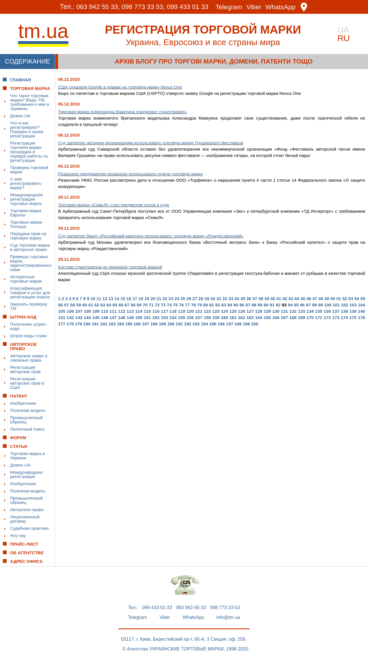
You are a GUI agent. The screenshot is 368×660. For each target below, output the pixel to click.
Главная (20, 79)
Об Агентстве (26, 552)
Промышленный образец (26, 419)
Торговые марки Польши (26, 224)
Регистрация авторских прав (25, 369)
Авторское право (27, 509)
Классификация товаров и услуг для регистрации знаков (30, 292)
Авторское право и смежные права (28, 358)
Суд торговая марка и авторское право (30, 247)
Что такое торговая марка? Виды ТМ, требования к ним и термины (29, 102)
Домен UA (20, 116)
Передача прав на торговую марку (28, 235)
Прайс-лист (24, 544)
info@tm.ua (228, 617)
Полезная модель (27, 410)
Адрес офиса (26, 561)
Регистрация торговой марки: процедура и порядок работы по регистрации (29, 151)
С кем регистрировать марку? (25, 183)
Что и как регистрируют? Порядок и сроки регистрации (26, 129)
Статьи (18, 446)
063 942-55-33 (191, 607)
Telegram (230, 7)
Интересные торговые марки (26, 279)
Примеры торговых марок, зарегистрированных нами (31, 263)
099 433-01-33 (157, 607)
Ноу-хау (18, 535)
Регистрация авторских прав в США (27, 383)
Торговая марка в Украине (27, 455)
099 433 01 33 (188, 7)
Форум (18, 437)
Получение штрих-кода (28, 326)
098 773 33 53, (143, 7)
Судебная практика (29, 528)
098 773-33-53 (225, 607)
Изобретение (23, 403)
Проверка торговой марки (29, 169)
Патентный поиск (27, 429)
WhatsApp (282, 7)
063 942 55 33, (97, 7)
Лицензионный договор (25, 519)
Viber (254, 7)
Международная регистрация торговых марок (26, 199)
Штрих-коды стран (28, 335)
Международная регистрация (26, 474)
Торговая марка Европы (25, 212)
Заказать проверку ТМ (28, 306)
